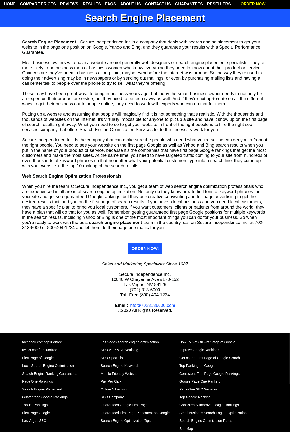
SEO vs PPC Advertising (119, 350)
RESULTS (92, 4)
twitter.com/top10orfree (39, 350)
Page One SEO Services (198, 389)
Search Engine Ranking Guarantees (49, 374)
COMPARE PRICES (38, 4)
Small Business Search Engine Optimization (212, 413)
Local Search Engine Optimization (48, 366)
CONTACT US (158, 4)
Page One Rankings (37, 381)
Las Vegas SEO (34, 421)
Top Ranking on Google (197, 366)
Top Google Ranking (195, 397)
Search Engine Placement (42, 389)
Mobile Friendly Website (119, 374)
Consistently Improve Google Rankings (209, 405)
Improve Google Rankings (199, 350)
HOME (10, 4)
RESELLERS (219, 4)
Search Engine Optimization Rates (205, 421)
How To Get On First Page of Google (207, 342)
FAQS (110, 4)
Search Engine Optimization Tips (126, 421)
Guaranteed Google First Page (124, 405)
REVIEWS (69, 4)
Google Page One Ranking (199, 381)
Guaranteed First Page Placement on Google (135, 413)
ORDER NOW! (145, 249)
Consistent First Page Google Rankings (209, 374)
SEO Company (112, 397)
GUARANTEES (189, 4)
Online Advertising (115, 389)
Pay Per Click (111, 381)
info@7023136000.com (152, 305)
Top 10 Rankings (35, 405)
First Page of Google (38, 358)
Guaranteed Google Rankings (45, 397)
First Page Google (36, 413)
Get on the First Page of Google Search (209, 358)
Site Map (186, 429)
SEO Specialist (112, 358)
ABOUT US (130, 4)
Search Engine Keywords (120, 366)
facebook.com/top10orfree (42, 342)
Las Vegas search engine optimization (130, 342)
